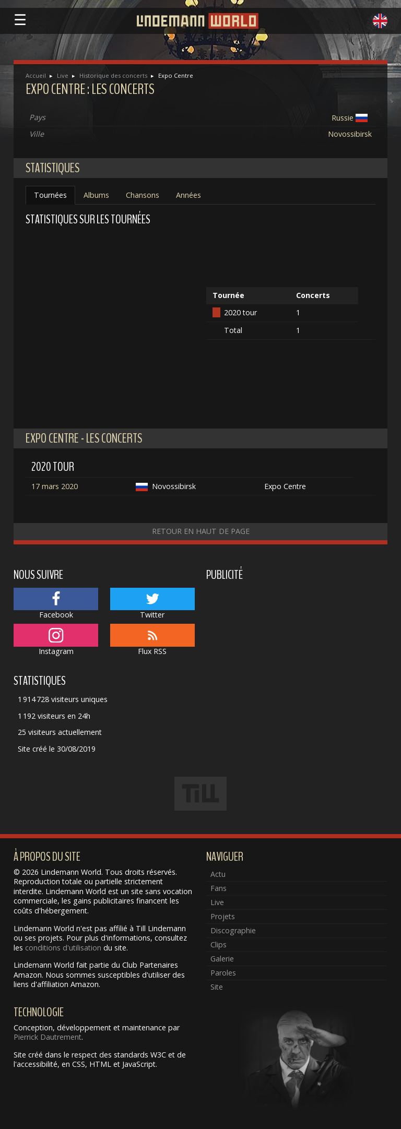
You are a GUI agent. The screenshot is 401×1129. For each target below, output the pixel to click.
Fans (218, 888)
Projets (222, 916)
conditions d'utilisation (63, 948)
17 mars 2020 (54, 486)
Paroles (223, 973)
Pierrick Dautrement (47, 1037)
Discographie (233, 930)
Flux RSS (152, 640)
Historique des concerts (113, 75)
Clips (218, 944)
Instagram (56, 640)
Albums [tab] (96, 195)
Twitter (152, 604)
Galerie (222, 959)
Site (216, 987)
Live (62, 75)
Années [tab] (188, 195)
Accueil (36, 75)
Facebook (56, 604)
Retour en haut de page (201, 531)
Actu (218, 874)
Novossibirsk (350, 134)
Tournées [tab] (50, 195)
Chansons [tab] (142, 195)
